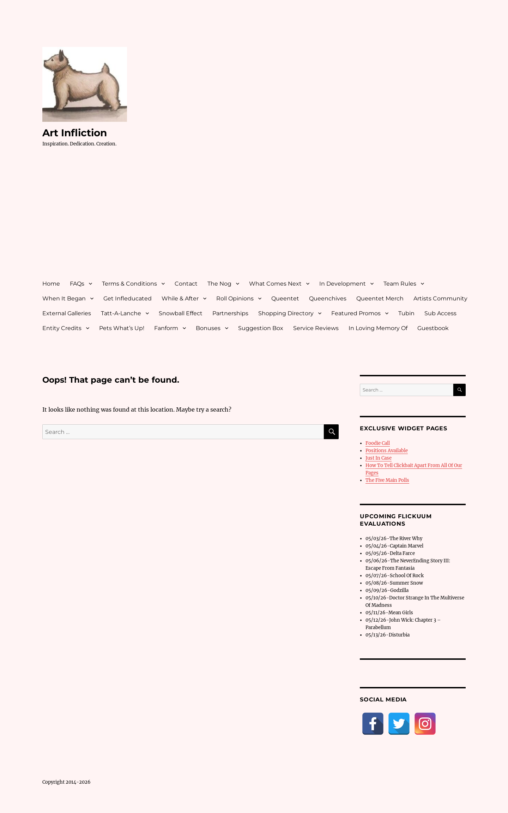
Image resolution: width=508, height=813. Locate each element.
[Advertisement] (255, 220)
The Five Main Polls (387, 480)
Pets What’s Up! (121, 328)
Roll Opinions (235, 298)
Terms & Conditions (129, 283)
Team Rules (399, 283)
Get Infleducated (127, 298)
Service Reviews (316, 328)
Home (51, 283)
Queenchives (327, 298)
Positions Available (386, 451)
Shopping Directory (286, 313)
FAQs (77, 283)
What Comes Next (275, 283)
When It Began (64, 298)
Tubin (406, 313)
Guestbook (433, 328)
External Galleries (66, 313)
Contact (186, 283)
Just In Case (378, 458)
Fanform (166, 328)
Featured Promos (356, 313)
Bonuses (208, 328)
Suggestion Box (260, 328)
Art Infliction (74, 133)
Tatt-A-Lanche (121, 313)
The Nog (219, 283)
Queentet (285, 298)
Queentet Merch (380, 298)
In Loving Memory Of (378, 328)
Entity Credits (61, 328)
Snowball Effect (180, 313)
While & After (180, 298)
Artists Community (440, 298)
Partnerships (230, 313)
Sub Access (440, 313)
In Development (342, 283)
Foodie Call (377, 443)
